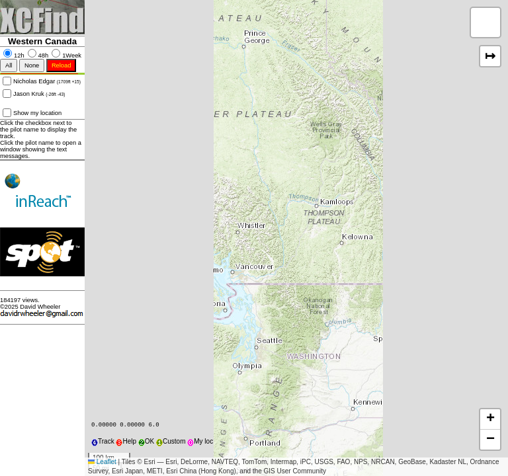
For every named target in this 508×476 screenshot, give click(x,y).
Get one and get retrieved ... (42, 277)
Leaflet (102, 461)
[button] (485, 22)
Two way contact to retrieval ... (42, 214)
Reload (61, 65)
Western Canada (42, 41)
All (8, 65)
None (31, 65)
